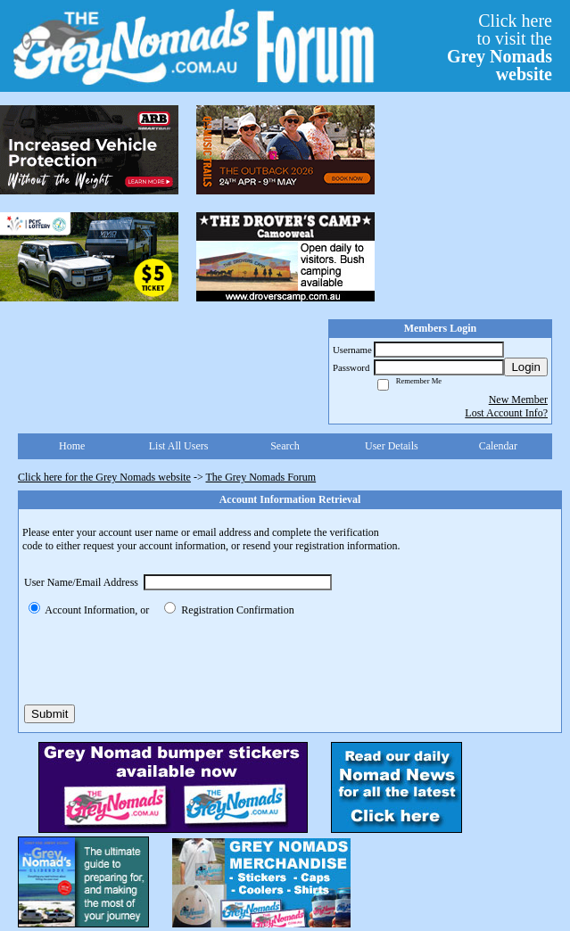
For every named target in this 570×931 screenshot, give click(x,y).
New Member (518, 399)
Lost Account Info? (506, 413)
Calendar (498, 446)
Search (285, 446)
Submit (49, 714)
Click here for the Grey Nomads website (104, 477)
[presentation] (159, 661)
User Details (391, 446)
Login (526, 367)
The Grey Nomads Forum (261, 477)
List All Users (179, 446)
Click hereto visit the (499, 47)
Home (72, 446)
